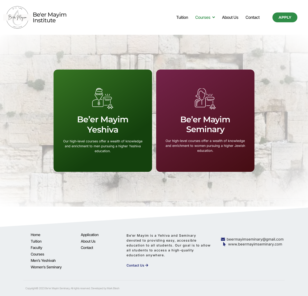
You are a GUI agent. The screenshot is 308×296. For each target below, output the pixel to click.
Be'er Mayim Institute (50, 17)
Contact (252, 17)
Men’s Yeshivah (43, 260)
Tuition (182, 17)
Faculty (36, 247)
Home (35, 235)
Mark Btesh (113, 288)
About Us (230, 17)
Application (90, 235)
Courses (205, 17)
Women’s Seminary (46, 267)
